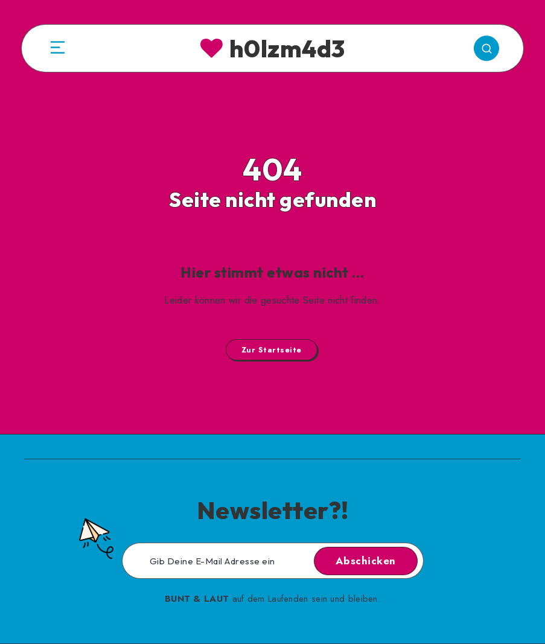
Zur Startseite (271, 349)
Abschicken (366, 560)
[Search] (486, 48)
